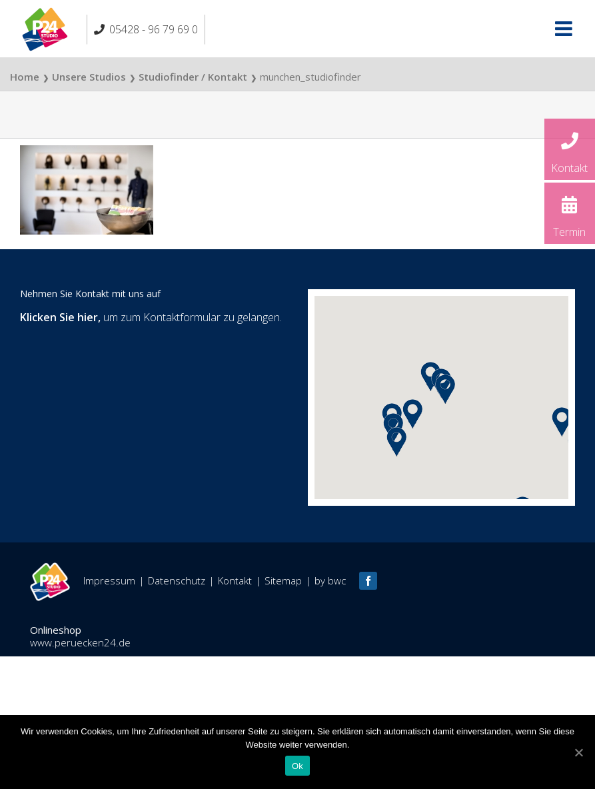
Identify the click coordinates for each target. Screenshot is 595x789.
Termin (569, 213)
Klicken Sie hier (59, 317)
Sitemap (283, 580)
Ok (297, 766)
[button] (396, 441)
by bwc (330, 580)
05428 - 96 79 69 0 (153, 29)
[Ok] (578, 752)
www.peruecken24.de (80, 642)
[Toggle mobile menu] (565, 29)
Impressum (109, 580)
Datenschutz (176, 580)
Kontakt (569, 149)
